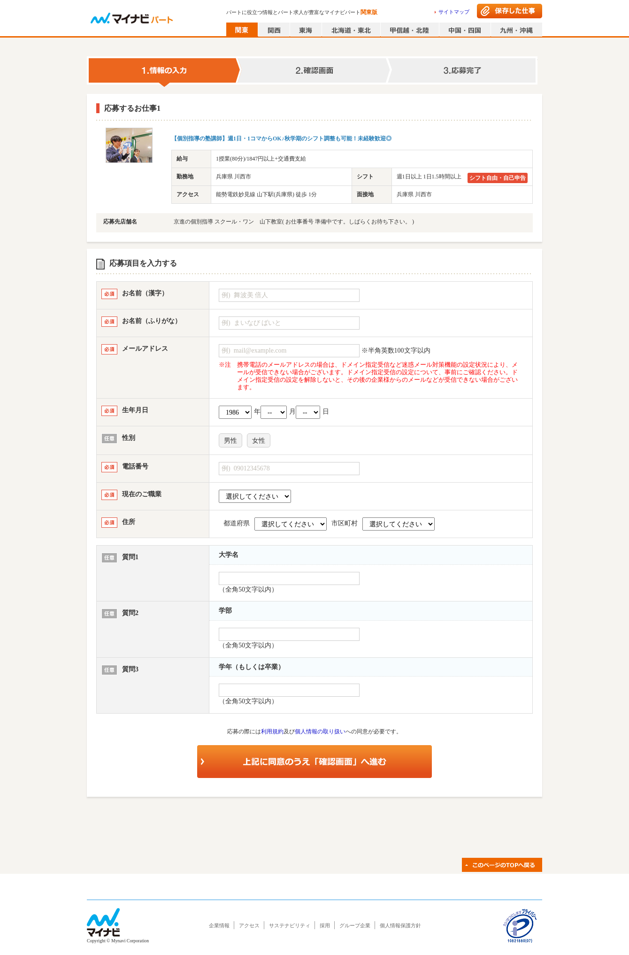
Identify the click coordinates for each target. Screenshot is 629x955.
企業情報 (219, 925)
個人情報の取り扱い (320, 731)
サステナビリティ (289, 925)
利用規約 (272, 731)
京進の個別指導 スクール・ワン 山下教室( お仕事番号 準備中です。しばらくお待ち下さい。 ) (294, 221)
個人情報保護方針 (400, 925)
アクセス (249, 925)
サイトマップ (453, 12)
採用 (325, 925)
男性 (230, 440)
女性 (258, 440)
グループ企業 (354, 925)
